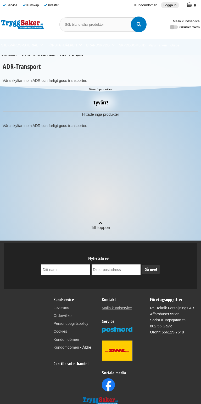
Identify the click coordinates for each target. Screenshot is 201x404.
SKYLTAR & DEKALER (38, 54)
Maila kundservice (186, 21)
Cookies (60, 331)
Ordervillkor (63, 315)
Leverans (61, 308)
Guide (175, 45)
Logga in (170, 5)
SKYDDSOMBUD (132, 45)
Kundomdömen (145, 5)
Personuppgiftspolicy (70, 323)
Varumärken (158, 45)
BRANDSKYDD (100, 45)
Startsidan (8, 54)
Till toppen (100, 225)
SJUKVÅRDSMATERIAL (22, 45)
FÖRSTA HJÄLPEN (64, 45)
